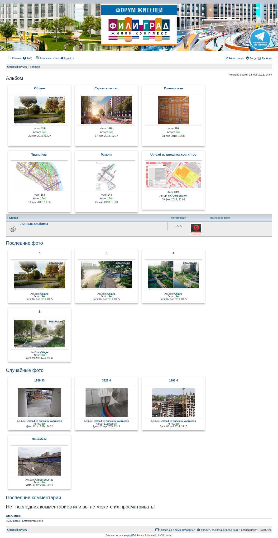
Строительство (106, 88)
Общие (39, 88)
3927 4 (106, 380)
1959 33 (39, 380)
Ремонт (106, 154)
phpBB (130, 535)
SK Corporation (177, 195)
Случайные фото (24, 370)
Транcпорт (39, 154)
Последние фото (24, 243)
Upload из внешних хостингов (173, 154)
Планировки (173, 88)
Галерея (267, 58)
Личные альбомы (34, 224)
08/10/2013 (39, 439)
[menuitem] (27, 58)
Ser (44, 132)
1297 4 (173, 380)
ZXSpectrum (110, 423)
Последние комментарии (33, 497)
